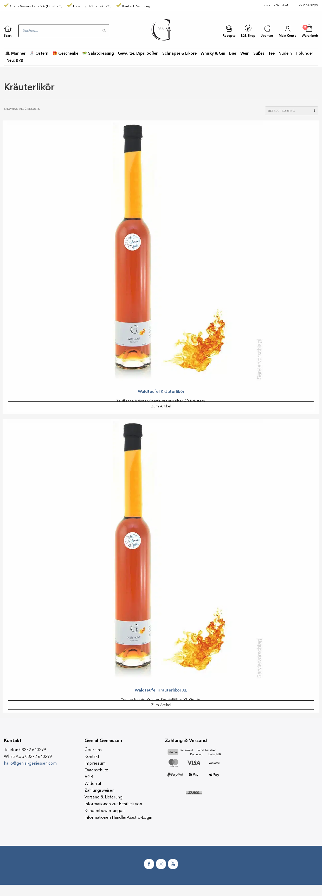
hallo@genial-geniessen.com (30, 763)
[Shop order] (291, 110)
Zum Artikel (161, 406)
